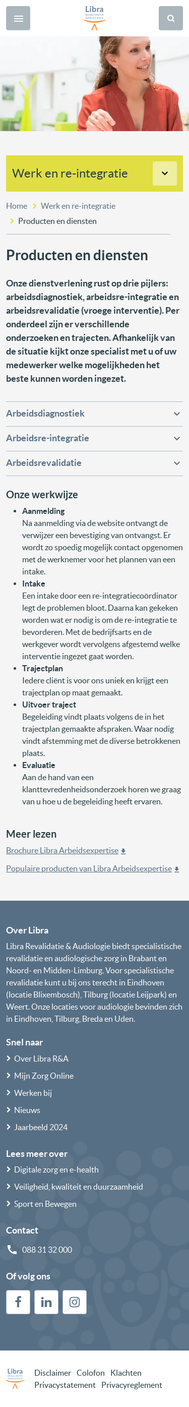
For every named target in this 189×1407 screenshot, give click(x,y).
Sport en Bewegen (45, 1203)
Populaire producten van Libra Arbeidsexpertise (89, 868)
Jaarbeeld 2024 (41, 1127)
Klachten (126, 1372)
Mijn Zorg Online (44, 1075)
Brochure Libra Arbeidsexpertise (62, 850)
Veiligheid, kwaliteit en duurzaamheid (78, 1186)
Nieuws (27, 1110)
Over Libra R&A (41, 1058)
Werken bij (33, 1092)
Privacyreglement (131, 1384)
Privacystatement (65, 1384)
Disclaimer (52, 1372)
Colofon (91, 1372)
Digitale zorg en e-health (56, 1169)
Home (16, 205)
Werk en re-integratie (70, 173)
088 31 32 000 (47, 1249)
